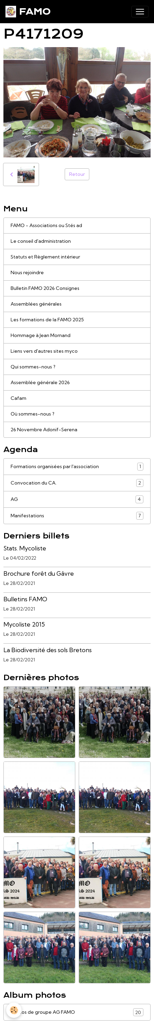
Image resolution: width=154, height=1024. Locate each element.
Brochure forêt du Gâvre (38, 573)
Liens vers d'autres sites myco (44, 351)
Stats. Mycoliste (24, 548)
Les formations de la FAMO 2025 (47, 320)
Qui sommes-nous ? (33, 367)
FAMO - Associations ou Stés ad (46, 225)
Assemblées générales (36, 304)
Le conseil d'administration (41, 241)
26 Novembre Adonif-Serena (44, 429)
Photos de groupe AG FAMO (77, 1012)
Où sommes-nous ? (32, 414)
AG (77, 499)
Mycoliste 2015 (24, 624)
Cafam (18, 398)
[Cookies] (14, 1010)
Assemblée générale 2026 (40, 382)
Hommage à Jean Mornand (40, 335)
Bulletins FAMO (25, 599)
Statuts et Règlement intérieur (45, 257)
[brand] (28, 11)
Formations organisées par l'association (77, 467)
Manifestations (77, 516)
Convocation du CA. (77, 483)
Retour (77, 174)
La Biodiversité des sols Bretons (47, 650)
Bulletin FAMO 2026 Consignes (45, 288)
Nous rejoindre (27, 272)
